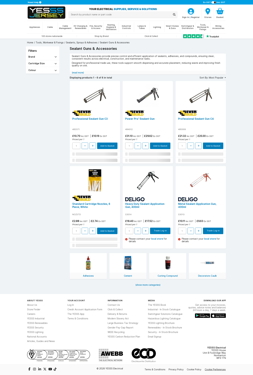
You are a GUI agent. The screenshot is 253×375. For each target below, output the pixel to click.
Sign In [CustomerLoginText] (185, 17)
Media (151, 300)
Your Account (76, 300)
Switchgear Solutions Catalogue (165, 314)
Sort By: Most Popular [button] (212, 77)
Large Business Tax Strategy (123, 323)
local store (157, 238)
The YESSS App (75, 314)
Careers (31, 314)
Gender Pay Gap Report (120, 327)
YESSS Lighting (35, 332)
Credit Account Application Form (84, 309)
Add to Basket (107, 145)
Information (115, 300)
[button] (42, 57)
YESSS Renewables (37, 323)
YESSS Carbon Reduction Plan (124, 336)
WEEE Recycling (116, 332)
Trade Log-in (160, 230)
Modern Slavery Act (118, 318)
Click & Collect (115, 309)
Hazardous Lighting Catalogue (164, 318)
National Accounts (37, 336)
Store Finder (33, 309)
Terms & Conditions (77, 318)
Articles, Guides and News (41, 341)
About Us (32, 305)
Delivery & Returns (117, 314)
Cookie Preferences (215, 369)
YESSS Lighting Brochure (161, 323)
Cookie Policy (194, 369)
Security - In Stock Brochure (163, 332)
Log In (70, 305)
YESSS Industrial (36, 318)
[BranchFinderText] (208, 13)
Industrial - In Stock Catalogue (164, 309)
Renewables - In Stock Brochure (165, 327)
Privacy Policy (176, 369)
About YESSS (35, 300)
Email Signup (154, 336)
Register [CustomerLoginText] (195, 17)
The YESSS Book (157, 305)
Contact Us (114, 305)
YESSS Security (35, 327)
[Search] (174, 14)
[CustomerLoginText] (191, 11)
